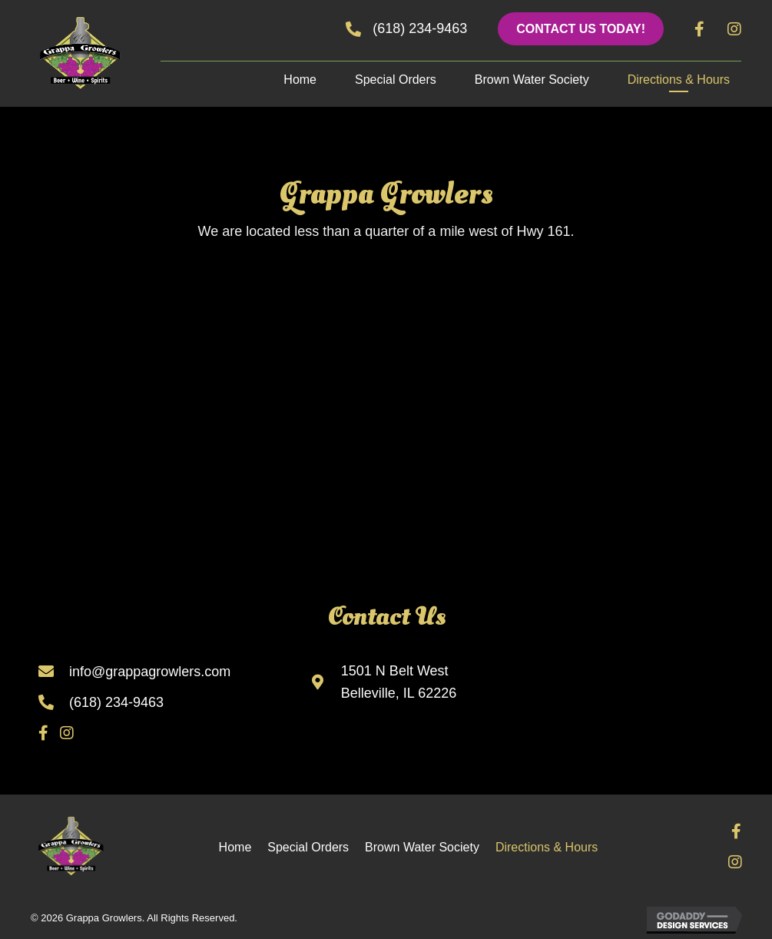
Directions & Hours (546, 847)
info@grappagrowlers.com (149, 671)
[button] (581, 28)
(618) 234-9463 (116, 702)
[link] (300, 82)
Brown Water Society (422, 847)
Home (235, 847)
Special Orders (308, 847)
